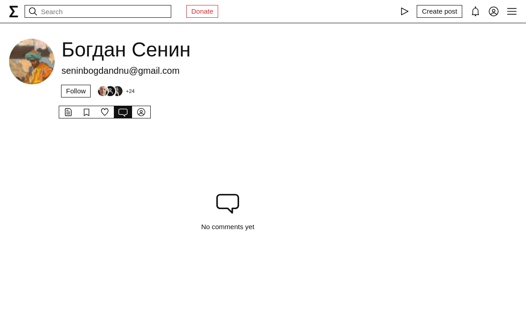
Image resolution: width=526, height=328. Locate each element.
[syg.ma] (13, 11)
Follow (76, 91)
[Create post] (439, 11)
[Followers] (115, 91)
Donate (202, 11)
